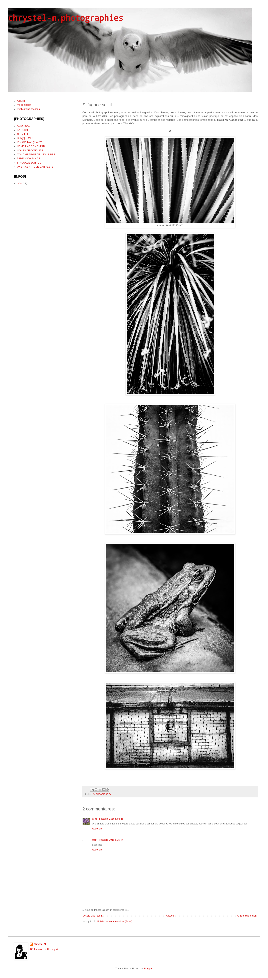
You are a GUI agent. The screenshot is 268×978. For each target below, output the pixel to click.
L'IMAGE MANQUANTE (30, 142)
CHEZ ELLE (23, 134)
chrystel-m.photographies (65, 17)
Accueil (170, 915)
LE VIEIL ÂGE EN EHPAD (31, 146)
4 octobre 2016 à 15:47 (110, 839)
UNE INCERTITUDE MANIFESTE (35, 166)
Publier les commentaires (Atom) (114, 921)
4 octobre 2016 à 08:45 (111, 818)
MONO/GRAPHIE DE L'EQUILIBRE (36, 154)
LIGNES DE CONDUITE (30, 150)
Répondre (97, 828)
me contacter (24, 105)
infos (19, 183)
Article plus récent (92, 915)
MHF (94, 839)
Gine (94, 818)
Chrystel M (40, 944)
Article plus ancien (247, 915)
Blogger (148, 968)
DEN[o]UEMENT (26, 138)
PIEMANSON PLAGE (28, 158)
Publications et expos (28, 109)
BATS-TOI (22, 130)
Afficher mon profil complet (44, 949)
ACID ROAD (23, 126)
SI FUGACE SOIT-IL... (104, 794)
